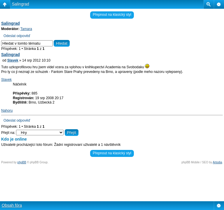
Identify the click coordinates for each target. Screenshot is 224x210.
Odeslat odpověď (17, 36)
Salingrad (20, 4)
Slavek (12, 60)
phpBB (22, 162)
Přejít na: (8, 133)
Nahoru (7, 110)
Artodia (217, 162)
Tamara (26, 29)
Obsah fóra (12, 205)
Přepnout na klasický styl (112, 15)
